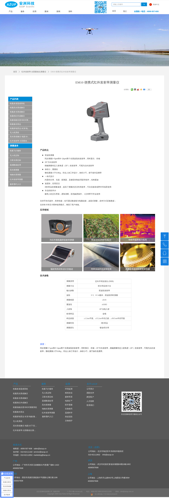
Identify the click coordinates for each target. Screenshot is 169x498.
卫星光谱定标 (15, 160)
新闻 (58, 11)
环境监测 (68, 389)
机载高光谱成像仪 (17, 108)
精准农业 (68, 393)
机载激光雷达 (15, 124)
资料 (70, 11)
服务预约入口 (15, 184)
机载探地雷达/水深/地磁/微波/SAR (21, 128)
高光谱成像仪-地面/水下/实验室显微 (21, 137)
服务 (22, 11)
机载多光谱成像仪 (17, 112)
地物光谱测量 (15, 175)
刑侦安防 (68, 417)
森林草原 (68, 397)
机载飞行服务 (15, 151)
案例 (46, 11)
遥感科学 (68, 413)
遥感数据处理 (15, 165)
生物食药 (68, 409)
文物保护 (68, 421)
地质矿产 (68, 401)
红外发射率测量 (16, 179)
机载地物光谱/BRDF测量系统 (21, 120)
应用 (34, 11)
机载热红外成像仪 (17, 116)
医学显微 (68, 405)
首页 (15, 72)
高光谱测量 (14, 170)
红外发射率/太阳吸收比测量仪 (21, 141)
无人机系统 (14, 133)
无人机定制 (14, 155)
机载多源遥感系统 (17, 104)
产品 (10, 11)
